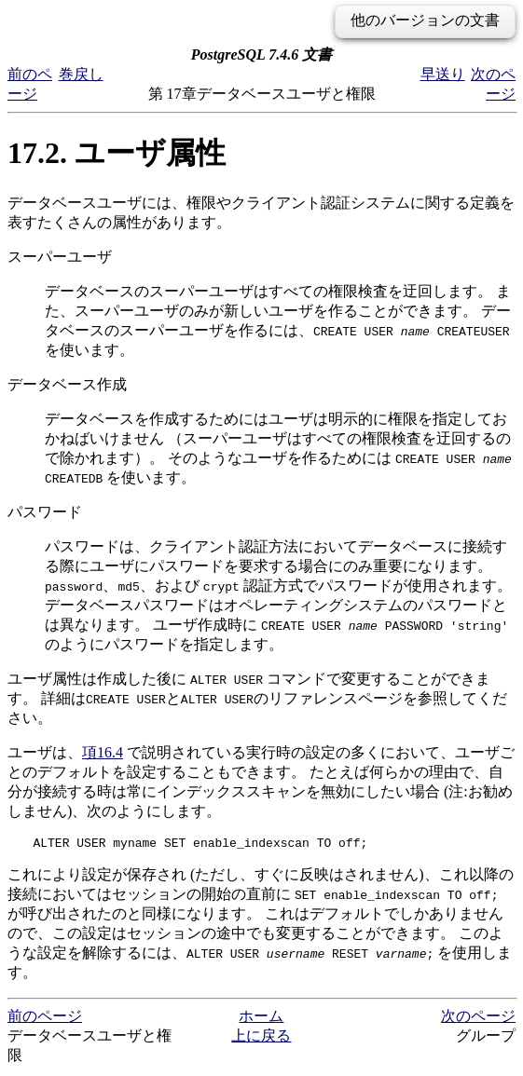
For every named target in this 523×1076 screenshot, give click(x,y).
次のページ (478, 1019)
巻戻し (81, 74)
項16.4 (102, 752)
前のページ (44, 1019)
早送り (442, 74)
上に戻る (261, 1038)
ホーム (261, 1019)
